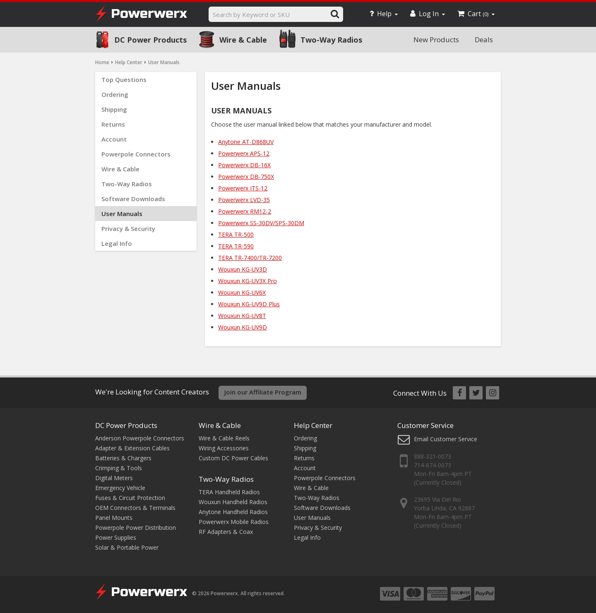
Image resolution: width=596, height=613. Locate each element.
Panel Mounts (113, 518)
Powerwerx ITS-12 (242, 188)
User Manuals (121, 213)
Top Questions (124, 79)
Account (114, 139)
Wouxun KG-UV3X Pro (247, 281)
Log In (427, 13)
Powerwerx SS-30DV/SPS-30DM (261, 223)
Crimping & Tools (118, 468)
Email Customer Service (445, 439)
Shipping (114, 109)
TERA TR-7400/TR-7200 (250, 258)
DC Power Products (150, 40)
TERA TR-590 (236, 246)
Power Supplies (115, 537)
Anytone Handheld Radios (233, 512)
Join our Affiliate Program (262, 392)
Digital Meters (114, 478)
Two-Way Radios (331, 40)
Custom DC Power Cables (233, 458)
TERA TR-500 (236, 234)
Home (102, 62)
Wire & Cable (243, 40)
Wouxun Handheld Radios (233, 502)
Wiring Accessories (224, 448)
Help (384, 13)
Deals (484, 39)
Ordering (114, 94)
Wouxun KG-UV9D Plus (249, 304)
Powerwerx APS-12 (243, 153)
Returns (113, 124)
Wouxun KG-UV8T (242, 316)
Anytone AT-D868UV (246, 142)
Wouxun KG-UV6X (242, 292)
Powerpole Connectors (136, 154)
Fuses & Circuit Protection (130, 498)
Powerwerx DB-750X (246, 176)
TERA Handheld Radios (229, 492)
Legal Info (116, 243)
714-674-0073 (432, 465)
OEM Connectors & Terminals (135, 508)
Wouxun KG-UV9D (242, 327)
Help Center (128, 62)
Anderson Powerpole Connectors (139, 438)
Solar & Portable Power (127, 547)
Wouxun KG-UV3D (242, 269)
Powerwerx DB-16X (244, 165)
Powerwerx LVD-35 (244, 200)
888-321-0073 (432, 456)
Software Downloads (133, 199)
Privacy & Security (128, 228)
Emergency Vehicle (120, 488)
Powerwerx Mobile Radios (234, 522)
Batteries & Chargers (123, 458)
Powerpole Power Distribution (135, 527)
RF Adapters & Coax (226, 532)
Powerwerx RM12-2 (244, 211)
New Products (436, 39)
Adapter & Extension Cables (132, 448)
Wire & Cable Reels (224, 438)
